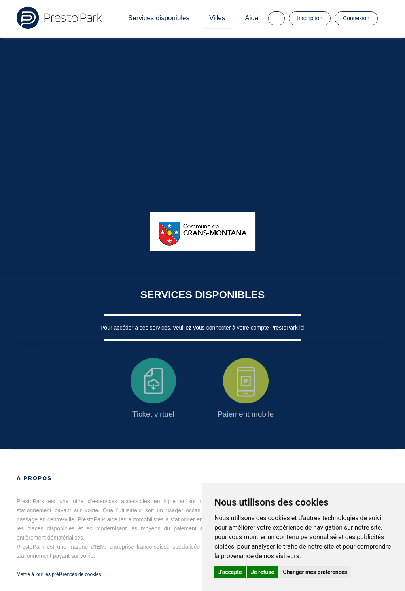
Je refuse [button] (262, 572)
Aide (251, 18)
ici (302, 327)
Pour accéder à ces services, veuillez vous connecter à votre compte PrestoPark (199, 327)
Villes (217, 18)
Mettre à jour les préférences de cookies (59, 574)
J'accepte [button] (230, 572)
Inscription (309, 18)
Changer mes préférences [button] (315, 572)
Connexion (356, 18)
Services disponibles (158, 18)
